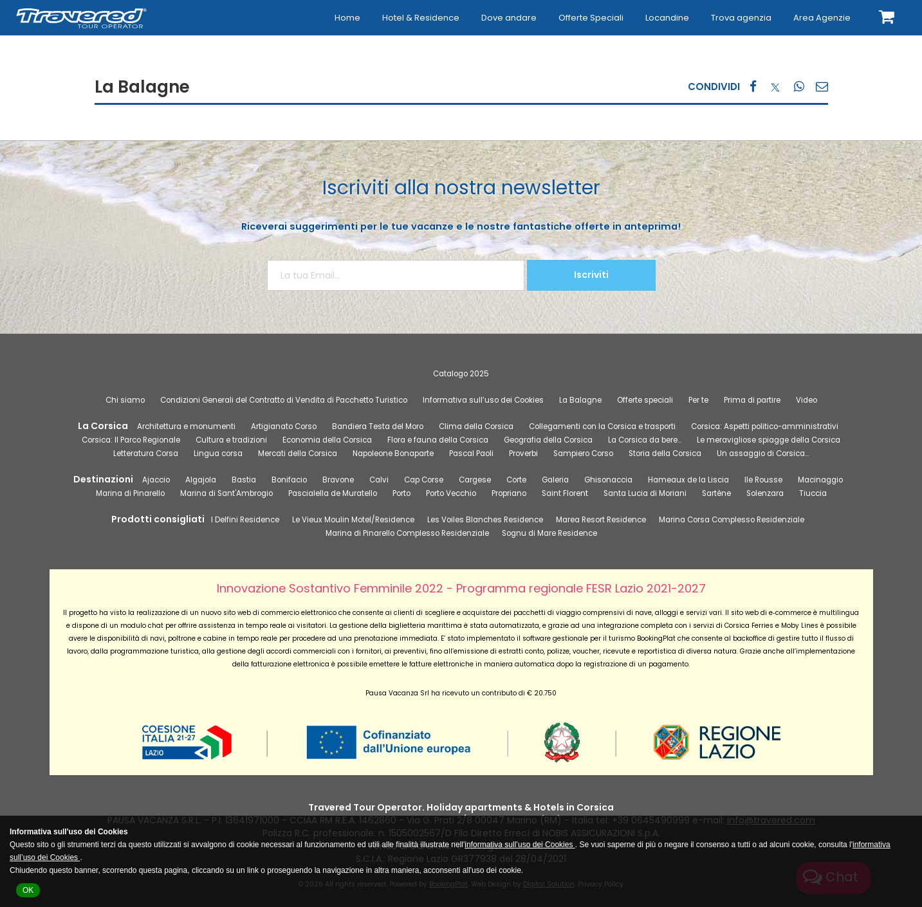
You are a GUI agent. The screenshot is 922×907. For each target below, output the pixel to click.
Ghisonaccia (608, 480)
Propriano (509, 493)
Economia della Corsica (327, 440)
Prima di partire (752, 400)
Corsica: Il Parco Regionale (131, 440)
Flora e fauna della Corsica (437, 440)
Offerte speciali (645, 400)
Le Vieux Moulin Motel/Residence (353, 520)
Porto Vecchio (451, 493)
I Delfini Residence (245, 520)
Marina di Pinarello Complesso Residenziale (407, 533)
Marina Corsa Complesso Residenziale (731, 520)
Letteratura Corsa (145, 453)
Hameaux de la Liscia (688, 480)
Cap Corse (423, 480)
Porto (401, 493)
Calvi (379, 480)
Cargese (475, 480)
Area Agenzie (822, 18)
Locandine (667, 18)
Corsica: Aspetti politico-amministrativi (764, 426)
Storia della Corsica (665, 453)
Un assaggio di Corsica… (763, 453)
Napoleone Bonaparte (393, 453)
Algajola (200, 480)
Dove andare (509, 18)
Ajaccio (156, 480)
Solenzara (765, 493)
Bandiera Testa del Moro (377, 426)
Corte (516, 480)
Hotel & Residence (420, 18)
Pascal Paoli (471, 453)
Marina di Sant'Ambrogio (226, 493)
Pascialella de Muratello (332, 493)
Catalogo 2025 (461, 374)
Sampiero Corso (583, 453)
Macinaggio (820, 480)
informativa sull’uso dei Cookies (520, 844)
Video (806, 400)
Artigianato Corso (284, 426)
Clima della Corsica (476, 426)
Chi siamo (125, 400)
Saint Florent (565, 493)
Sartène (716, 493)
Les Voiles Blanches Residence (485, 520)
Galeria (555, 480)
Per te (698, 400)
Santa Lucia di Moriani (645, 493)
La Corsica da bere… (644, 440)
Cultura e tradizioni (231, 440)
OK (28, 890)
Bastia (244, 480)
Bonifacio (289, 480)
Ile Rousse (763, 480)
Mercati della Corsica (297, 453)
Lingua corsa (218, 453)
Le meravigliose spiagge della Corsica (768, 440)
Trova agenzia (741, 18)
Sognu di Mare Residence (549, 533)
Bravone (338, 480)
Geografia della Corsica (548, 440)
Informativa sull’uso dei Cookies (483, 400)
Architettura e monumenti (186, 426)
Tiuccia (813, 493)
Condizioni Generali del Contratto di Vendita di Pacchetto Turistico (283, 400)
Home (347, 18)
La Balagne (580, 400)
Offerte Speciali (590, 18)
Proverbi (523, 453)
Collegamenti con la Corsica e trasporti (602, 426)
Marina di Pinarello (130, 493)
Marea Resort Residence (601, 520)
